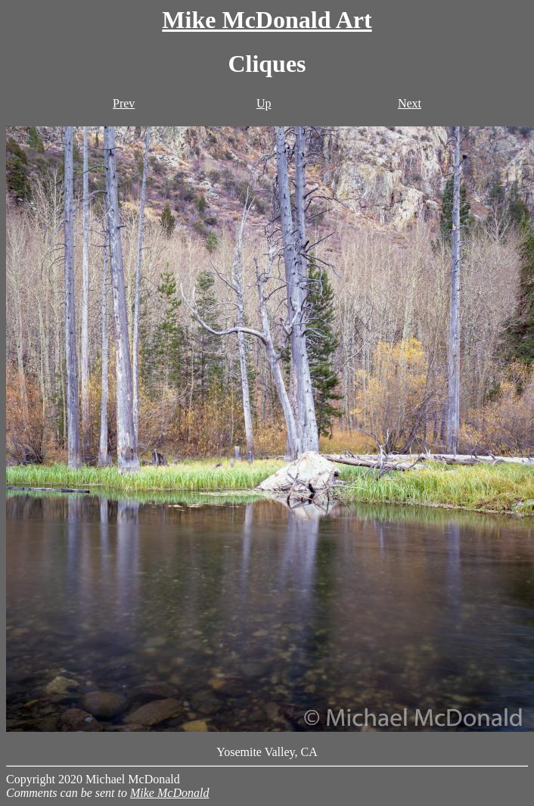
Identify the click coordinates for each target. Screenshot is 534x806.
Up (264, 103)
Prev (124, 103)
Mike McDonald (169, 792)
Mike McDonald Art (266, 19)
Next (409, 103)
